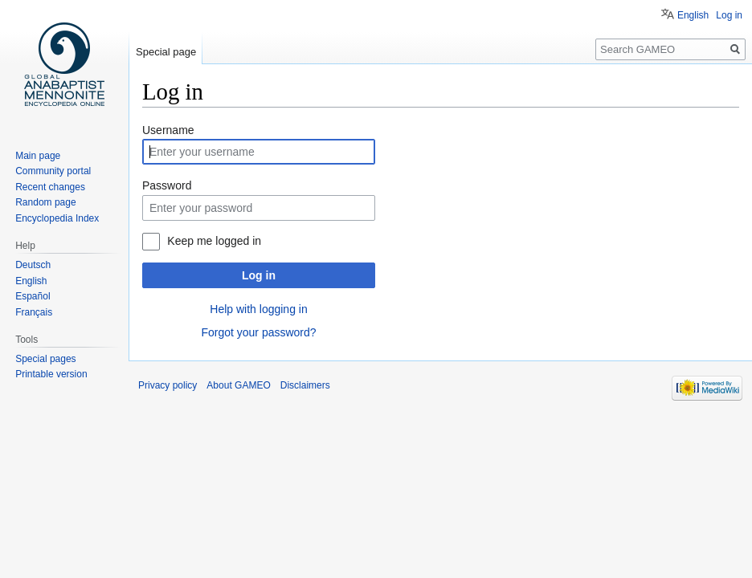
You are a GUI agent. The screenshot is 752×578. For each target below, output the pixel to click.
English (693, 15)
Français (33, 312)
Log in (259, 275)
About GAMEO (238, 385)
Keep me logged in (214, 240)
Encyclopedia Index (57, 218)
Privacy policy (167, 385)
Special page (166, 52)
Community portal (53, 171)
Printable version (51, 374)
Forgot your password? (258, 332)
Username (168, 130)
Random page (45, 202)
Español (32, 296)
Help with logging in (258, 309)
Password (166, 185)
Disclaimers (305, 385)
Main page (37, 155)
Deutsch (33, 265)
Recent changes (50, 187)
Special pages (45, 358)
